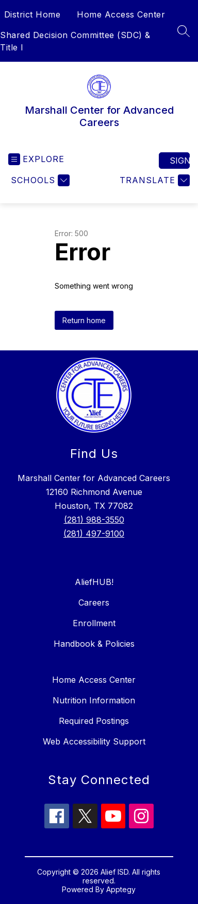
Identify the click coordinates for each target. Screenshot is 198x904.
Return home (84, 320)
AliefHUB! (94, 582)
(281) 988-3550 (94, 520)
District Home (32, 14)
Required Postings (94, 721)
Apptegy (121, 889)
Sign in (180, 160)
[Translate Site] (153, 180)
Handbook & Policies (94, 644)
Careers (93, 602)
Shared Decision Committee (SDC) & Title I (75, 41)
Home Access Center (121, 14)
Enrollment (94, 623)
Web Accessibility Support (94, 741)
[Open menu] (36, 159)
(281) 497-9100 (93, 533)
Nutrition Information (94, 700)
